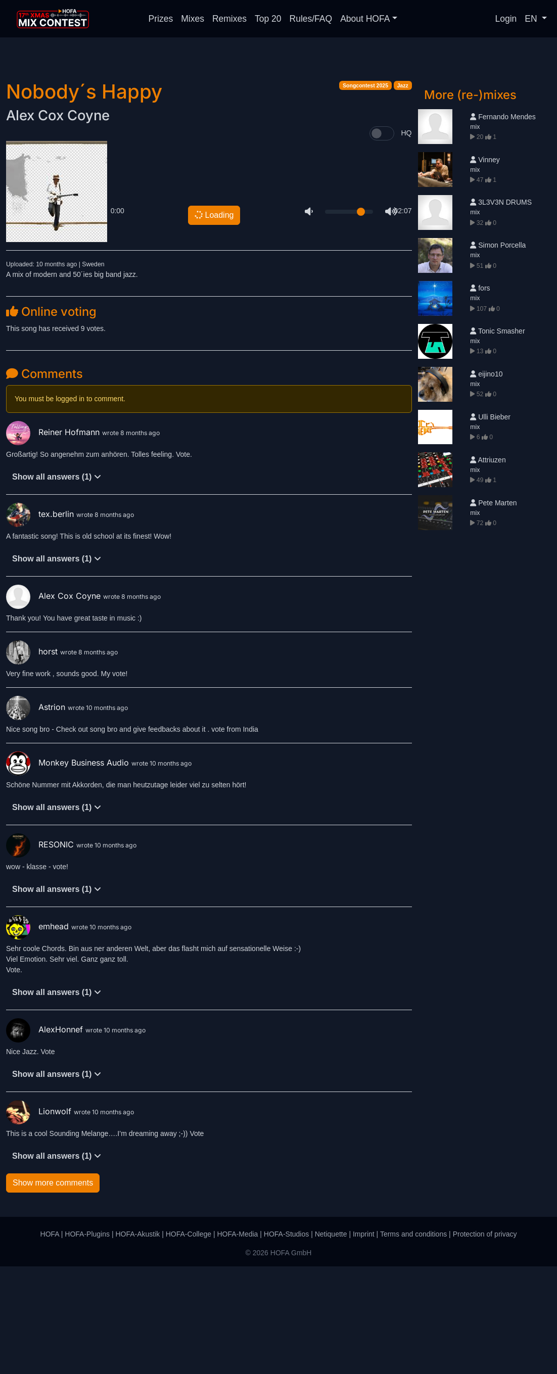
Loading (214, 322)
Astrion (37, 815)
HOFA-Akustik (137, 1342)
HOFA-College (188, 1342)
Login (506, 19)
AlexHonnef (45, 1137)
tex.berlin (41, 622)
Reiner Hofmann (54, 540)
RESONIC (41, 952)
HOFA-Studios (286, 1342)
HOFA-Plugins (87, 1342)
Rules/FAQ (311, 19)
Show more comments (53, 1290)
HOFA (49, 1342)
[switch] (381, 241)
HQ (406, 240)
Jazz (402, 193)
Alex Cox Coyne (58, 222)
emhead (38, 1034)
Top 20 (268, 19)
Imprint (364, 1342)
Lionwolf (40, 1219)
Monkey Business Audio (68, 870)
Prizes (161, 19)
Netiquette (331, 1342)
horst (33, 759)
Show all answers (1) (56, 584)
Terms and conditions (413, 1342)
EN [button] (532, 19)
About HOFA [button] (365, 19)
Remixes (229, 19)
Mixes (192, 19)
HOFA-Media (237, 1342)
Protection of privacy (485, 1342)
